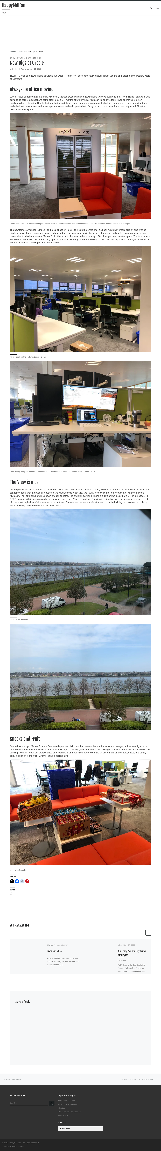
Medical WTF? (63, 1115)
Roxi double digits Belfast (68, 1104)
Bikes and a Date (54, 951)
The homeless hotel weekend (69, 1112)
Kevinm (15, 69)
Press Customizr (18, 1146)
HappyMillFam (15, 1143)
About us (61, 1108)
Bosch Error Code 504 (66, 1100)
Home (12, 52)
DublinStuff (21, 52)
